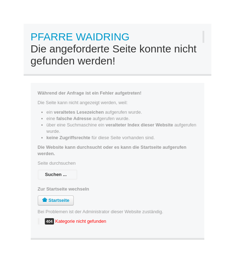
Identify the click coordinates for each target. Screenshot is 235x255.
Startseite (56, 200)
